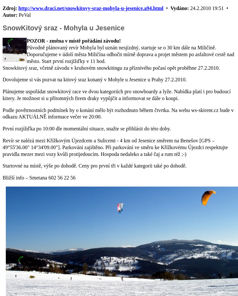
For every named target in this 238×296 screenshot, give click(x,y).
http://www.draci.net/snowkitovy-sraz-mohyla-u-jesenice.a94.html (91, 8)
